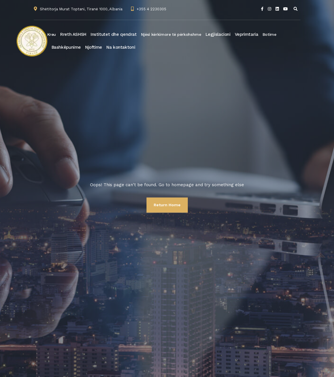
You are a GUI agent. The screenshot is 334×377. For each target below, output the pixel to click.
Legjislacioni (218, 34)
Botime (269, 34)
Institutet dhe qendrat (114, 34)
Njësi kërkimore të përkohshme (171, 34)
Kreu (51, 34)
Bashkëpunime (66, 47)
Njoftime (93, 47)
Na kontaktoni (120, 47)
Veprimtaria (246, 34)
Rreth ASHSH (73, 34)
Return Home (167, 205)
